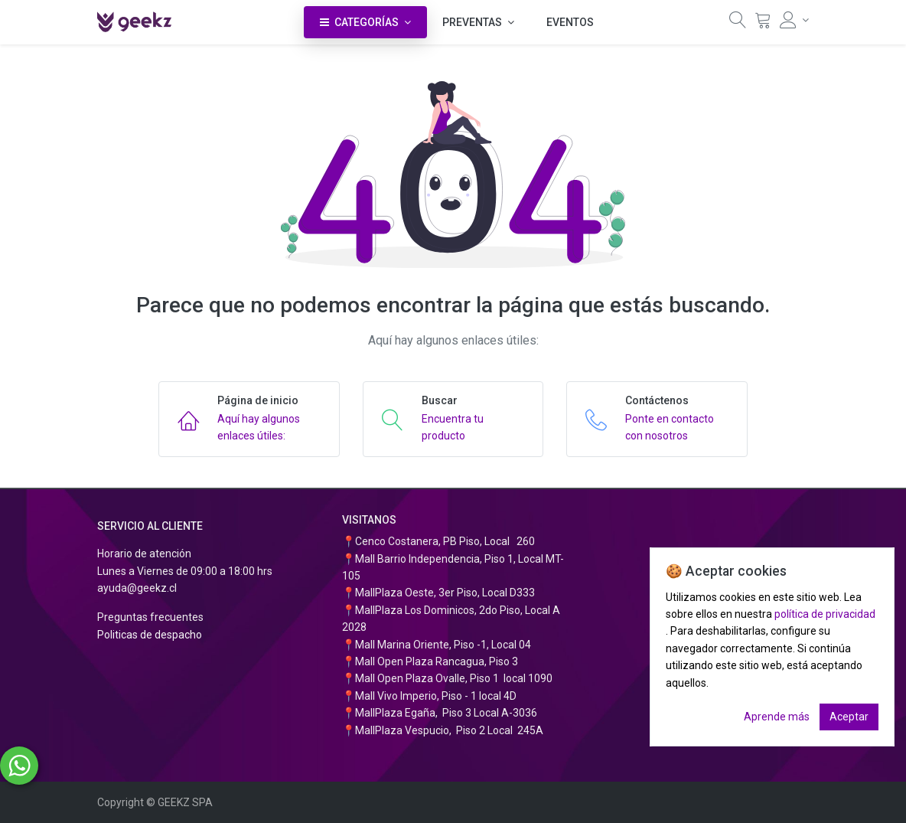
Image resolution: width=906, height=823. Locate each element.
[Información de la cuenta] (794, 19)
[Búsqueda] (737, 24)
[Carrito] (762, 24)
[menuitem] (570, 22)
